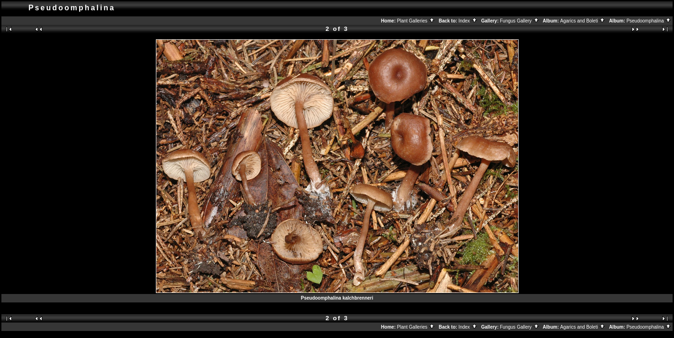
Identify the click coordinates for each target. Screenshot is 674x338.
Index (467, 20)
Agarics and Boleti (582, 20)
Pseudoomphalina (648, 20)
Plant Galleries (416, 20)
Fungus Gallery (519, 20)
